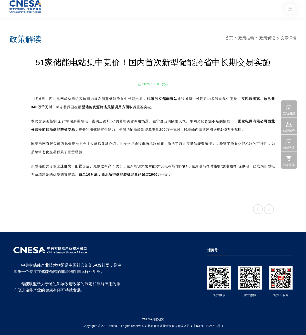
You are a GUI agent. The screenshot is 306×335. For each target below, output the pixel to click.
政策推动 (246, 38)
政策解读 (267, 38)
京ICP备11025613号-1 (208, 326)
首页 (229, 38)
